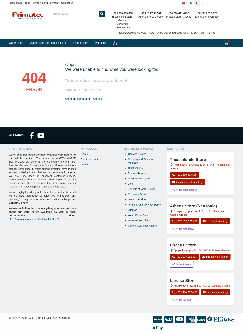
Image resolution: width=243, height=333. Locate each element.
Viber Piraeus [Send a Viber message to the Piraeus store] (182, 264)
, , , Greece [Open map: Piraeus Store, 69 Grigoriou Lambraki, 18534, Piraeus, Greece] (202, 250)
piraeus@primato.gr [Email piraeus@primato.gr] (215, 256)
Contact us (67, 2)
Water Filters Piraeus (139, 215)
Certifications (135, 167)
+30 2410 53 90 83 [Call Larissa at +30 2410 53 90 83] (184, 292)
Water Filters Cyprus (139, 178)
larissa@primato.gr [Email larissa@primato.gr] (215, 292)
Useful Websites (137, 199)
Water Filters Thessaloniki (142, 225)
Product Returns (137, 173)
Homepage (16, 2)
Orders (84, 164)
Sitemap (132, 209)
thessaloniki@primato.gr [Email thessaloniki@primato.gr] (187, 182)
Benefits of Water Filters (141, 188)
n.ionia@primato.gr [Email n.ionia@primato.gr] (215, 221)
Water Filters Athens (139, 220)
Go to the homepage (77, 98)
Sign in (84, 153)
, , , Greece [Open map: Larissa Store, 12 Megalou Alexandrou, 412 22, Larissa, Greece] (202, 285)
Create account (89, 159)
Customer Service (138, 194)
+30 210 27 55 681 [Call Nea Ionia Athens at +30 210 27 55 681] (184, 221)
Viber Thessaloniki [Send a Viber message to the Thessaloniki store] (184, 189)
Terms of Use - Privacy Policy (144, 204)
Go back (98, 98)
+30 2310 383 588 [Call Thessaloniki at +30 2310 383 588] (184, 174)
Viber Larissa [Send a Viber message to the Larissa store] (181, 299)
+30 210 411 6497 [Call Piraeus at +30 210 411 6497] (184, 256)
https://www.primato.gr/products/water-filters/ (34, 219)
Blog (27, 2)
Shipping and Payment (45, 2)
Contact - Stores (137, 153)
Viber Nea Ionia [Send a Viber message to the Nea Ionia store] (183, 228)
